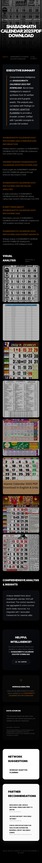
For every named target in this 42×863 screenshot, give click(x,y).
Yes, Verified (21, 662)
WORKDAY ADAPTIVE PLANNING (17, 771)
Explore (5, 57)
